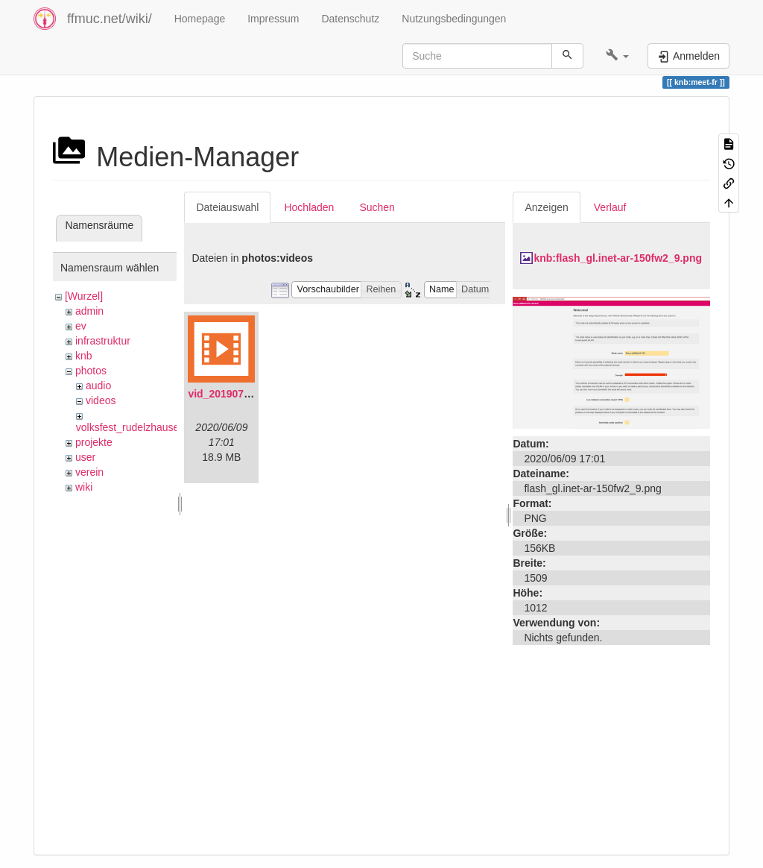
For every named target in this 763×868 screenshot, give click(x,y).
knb (83, 356)
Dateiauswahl (227, 207)
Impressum (273, 19)
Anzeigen (546, 207)
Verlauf (610, 207)
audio (98, 385)
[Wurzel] (84, 296)
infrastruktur (102, 341)
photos (91, 371)
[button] (617, 56)
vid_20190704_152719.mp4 (254, 394)
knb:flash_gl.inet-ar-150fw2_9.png (618, 258)
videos (100, 400)
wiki (83, 487)
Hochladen (309, 207)
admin (89, 311)
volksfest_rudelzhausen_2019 (145, 427)
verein (89, 472)
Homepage (200, 19)
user (85, 457)
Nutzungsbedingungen (454, 19)
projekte (94, 442)
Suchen (376, 207)
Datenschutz (350, 19)
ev (80, 326)
